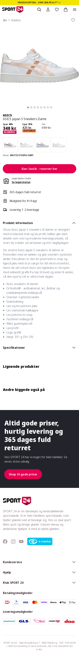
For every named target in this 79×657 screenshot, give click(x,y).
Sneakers (16, 19)
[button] (28, 107)
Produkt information (39, 223)
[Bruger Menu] (48, 9)
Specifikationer (39, 347)
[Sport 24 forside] (12, 9)
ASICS (7, 115)
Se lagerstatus (21, 182)
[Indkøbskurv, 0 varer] (65, 9)
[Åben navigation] (74, 9)
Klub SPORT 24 (39, 582)
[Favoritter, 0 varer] (56, 9)
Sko (5, 19)
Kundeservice (39, 562)
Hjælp (39, 572)
